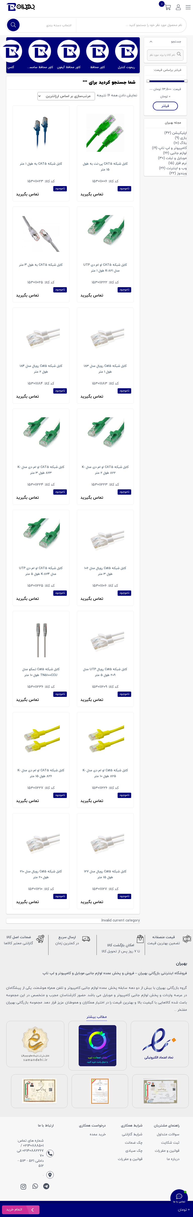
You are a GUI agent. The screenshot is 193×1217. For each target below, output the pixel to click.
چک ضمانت (133, 1142)
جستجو (176, 42)
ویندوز (182, 173)
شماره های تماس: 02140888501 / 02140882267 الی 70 (30, 1148)
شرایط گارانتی (132, 1134)
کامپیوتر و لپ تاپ (172, 148)
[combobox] (165, 55)
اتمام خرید (14, 1209)
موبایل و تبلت (176, 158)
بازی (183, 138)
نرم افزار (181, 163)
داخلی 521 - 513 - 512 (31, 1163)
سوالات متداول (168, 1134)
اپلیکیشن (179, 133)
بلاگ (183, 143)
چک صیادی (133, 1150)
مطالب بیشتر (96, 1017)
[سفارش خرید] (66, 96)
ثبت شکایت (170, 1142)
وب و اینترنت (176, 168)
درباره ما (173, 1159)
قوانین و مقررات (167, 1150)
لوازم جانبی (178, 153)
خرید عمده (98, 1134)
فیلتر (165, 106)
